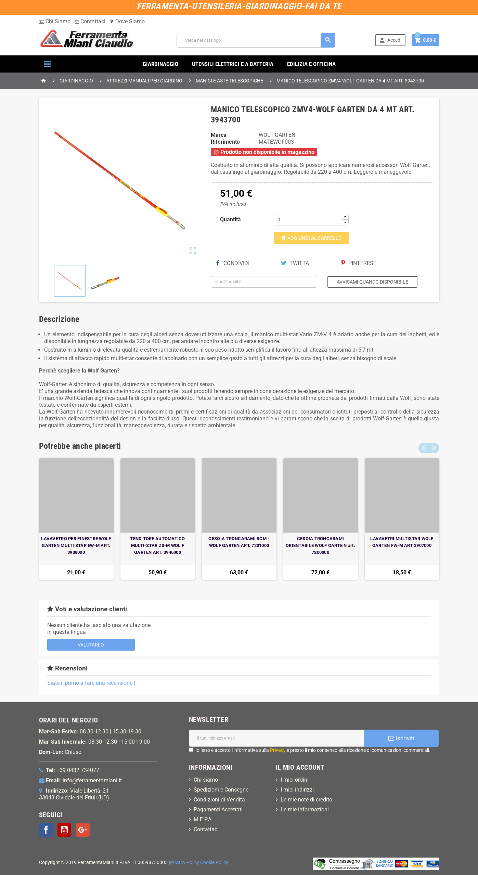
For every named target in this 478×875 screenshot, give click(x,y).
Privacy (278, 750)
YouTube (64, 830)
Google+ (83, 830)
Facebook (46, 830)
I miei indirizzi (297, 789)
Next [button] (434, 446)
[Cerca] (256, 40)
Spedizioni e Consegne (221, 789)
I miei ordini (295, 779)
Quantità (230, 219)
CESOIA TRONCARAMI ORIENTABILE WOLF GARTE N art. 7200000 (320, 545)
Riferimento (225, 142)
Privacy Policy (184, 862)
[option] (76, 519)
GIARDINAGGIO (160, 64)
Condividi (232, 263)
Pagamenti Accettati (218, 809)
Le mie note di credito (306, 799)
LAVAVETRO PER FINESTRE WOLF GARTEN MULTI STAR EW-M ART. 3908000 (76, 545)
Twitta (295, 263)
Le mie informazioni (305, 809)
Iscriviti (401, 738)
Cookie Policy (214, 862)
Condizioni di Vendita (219, 799)
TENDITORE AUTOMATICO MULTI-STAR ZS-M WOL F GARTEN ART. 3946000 (157, 545)
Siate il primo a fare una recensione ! (91, 683)
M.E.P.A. (203, 819)
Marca (219, 135)
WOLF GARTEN (277, 135)
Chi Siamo (54, 21)
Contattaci (90, 21)
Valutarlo (91, 645)
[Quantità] (308, 219)
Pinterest (359, 263)
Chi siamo (206, 779)
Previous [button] (423, 446)
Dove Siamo (127, 21)
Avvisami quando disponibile (372, 282)
